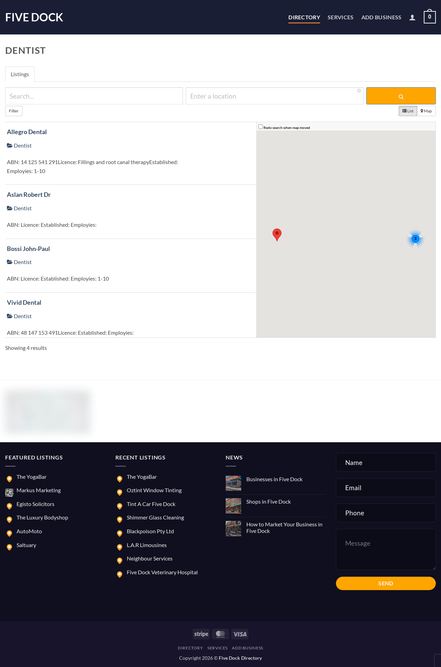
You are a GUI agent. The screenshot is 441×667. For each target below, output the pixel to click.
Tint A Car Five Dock (151, 504)
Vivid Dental (24, 302)
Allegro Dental (27, 131)
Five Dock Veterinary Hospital (162, 572)
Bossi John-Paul (28, 248)
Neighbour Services (150, 558)
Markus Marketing (39, 490)
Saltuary (26, 545)
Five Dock (34, 17)
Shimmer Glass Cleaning (155, 517)
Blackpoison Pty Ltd (150, 531)
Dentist (19, 145)
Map (426, 110)
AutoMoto (29, 531)
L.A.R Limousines (147, 545)
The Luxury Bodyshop (42, 517)
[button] (412, 17)
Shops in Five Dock (268, 501)
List (407, 110)
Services (341, 17)
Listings (20, 74)
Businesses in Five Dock (274, 479)
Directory (304, 17)
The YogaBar (32, 476)
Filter (14, 110)
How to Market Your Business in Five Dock (284, 527)
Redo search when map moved (287, 127)
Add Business (381, 17)
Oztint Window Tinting (154, 490)
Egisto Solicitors (35, 504)
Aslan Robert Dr (29, 194)
